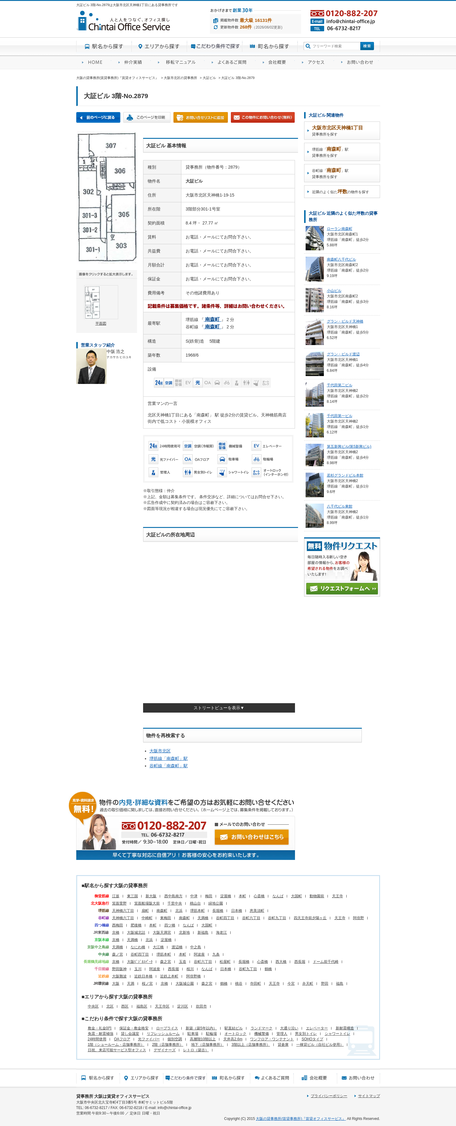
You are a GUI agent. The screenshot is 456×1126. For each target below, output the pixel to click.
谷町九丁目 (277, 918)
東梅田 (165, 918)
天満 (130, 983)
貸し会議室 (130, 1034)
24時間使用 (97, 1039)
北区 (110, 1006)
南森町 (161, 911)
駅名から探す (104, 46)
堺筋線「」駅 (168, 758)
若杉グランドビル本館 (345, 475)
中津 (193, 896)
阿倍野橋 (193, 976)
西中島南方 (173, 896)
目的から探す (214, 46)
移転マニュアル (179, 62)
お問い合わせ (358, 62)
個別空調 (174, 1039)
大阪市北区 (160, 750)
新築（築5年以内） (201, 1028)
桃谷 (238, 983)
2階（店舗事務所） (167, 1044)
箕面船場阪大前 (147, 903)
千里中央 (174, 903)
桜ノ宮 (147, 983)
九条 (216, 954)
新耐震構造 (345, 1028)
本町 (242, 896)
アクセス (316, 62)
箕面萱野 (119, 903)
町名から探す (270, 46)
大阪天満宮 (162, 932)
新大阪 (151, 896)
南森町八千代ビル (341, 259)
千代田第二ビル (339, 385)
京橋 (115, 932)
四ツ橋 (169, 925)
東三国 (132, 896)
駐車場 (192, 1034)
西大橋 (281, 962)
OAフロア (122, 1039)
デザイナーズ (165, 1050)
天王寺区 (162, 1006)
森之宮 (165, 962)
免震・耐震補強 (100, 1034)
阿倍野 (358, 918)
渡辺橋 (177, 947)
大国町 (296, 896)
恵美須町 (257, 911)
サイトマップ (369, 1096)
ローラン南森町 (339, 229)
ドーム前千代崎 (325, 962)
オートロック (235, 1034)
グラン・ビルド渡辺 (343, 354)
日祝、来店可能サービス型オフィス (117, 1050)
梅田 (208, 896)
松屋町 (225, 962)
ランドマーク (262, 1028)
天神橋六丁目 (123, 911)
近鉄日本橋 (143, 976)
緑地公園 (215, 903)
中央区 (93, 1006)
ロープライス (167, 1028)
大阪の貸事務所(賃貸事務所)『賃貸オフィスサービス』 (301, 1119)
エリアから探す (159, 46)
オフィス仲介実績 (132, 62)
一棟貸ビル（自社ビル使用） (320, 1044)
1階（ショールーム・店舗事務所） (116, 1044)
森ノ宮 (117, 954)
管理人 (281, 1034)
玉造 (182, 962)
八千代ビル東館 (339, 506)
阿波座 (199, 954)
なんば (278, 896)
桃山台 (195, 903)
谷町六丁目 (251, 918)
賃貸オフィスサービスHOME (94, 62)
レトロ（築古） (196, 1050)
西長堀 (299, 962)
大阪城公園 (185, 983)
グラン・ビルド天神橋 (345, 321)
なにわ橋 (138, 947)
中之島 (195, 947)
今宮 (291, 983)
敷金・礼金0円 (100, 1028)
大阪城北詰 (136, 932)
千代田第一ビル (339, 416)
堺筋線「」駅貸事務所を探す (330, 152)
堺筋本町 (197, 911)
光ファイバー (149, 1039)
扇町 (145, 911)
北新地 (184, 932)
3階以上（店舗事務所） (250, 1044)
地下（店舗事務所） (207, 1044)
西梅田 (117, 925)
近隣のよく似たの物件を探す (340, 191)
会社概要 (277, 62)
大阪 (115, 983)
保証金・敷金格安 (134, 1028)
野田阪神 (119, 969)
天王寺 (337, 896)
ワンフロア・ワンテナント (272, 1039)
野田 (324, 983)
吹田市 (201, 1006)
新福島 (202, 932)
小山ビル (334, 291)
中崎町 (147, 918)
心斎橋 (259, 896)
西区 (125, 1006)
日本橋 (236, 911)
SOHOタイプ (312, 1039)
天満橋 (202, 918)
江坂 (115, 896)
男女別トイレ (306, 1034)
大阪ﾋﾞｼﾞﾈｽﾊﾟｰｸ (140, 962)
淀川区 (182, 1006)
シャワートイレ (337, 1034)
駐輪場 (211, 1034)
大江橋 (158, 947)
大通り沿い (289, 1028)
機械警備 (261, 1034)
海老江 (221, 932)
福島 (339, 983)
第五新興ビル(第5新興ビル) (349, 446)
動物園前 (317, 896)
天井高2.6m (232, 1039)
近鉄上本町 (169, 976)
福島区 (141, 1006)
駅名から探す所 (98, 1078)
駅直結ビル (234, 1028)
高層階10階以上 (203, 1039)
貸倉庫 (283, 1044)
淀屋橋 (225, 896)
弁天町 (307, 983)
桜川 (190, 969)
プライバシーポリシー (329, 1096)
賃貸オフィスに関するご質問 (231, 62)
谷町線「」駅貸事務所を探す (330, 173)
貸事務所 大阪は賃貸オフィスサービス (113, 1096)
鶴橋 (268, 969)
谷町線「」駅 (168, 765)
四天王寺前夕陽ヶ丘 (310, 918)
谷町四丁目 (225, 918)
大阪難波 (119, 976)
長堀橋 (217, 911)
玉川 (138, 969)
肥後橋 (136, 925)
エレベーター (317, 1028)
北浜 (179, 911)
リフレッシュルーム (163, 1034)
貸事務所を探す (337, 130)
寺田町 (255, 983)
